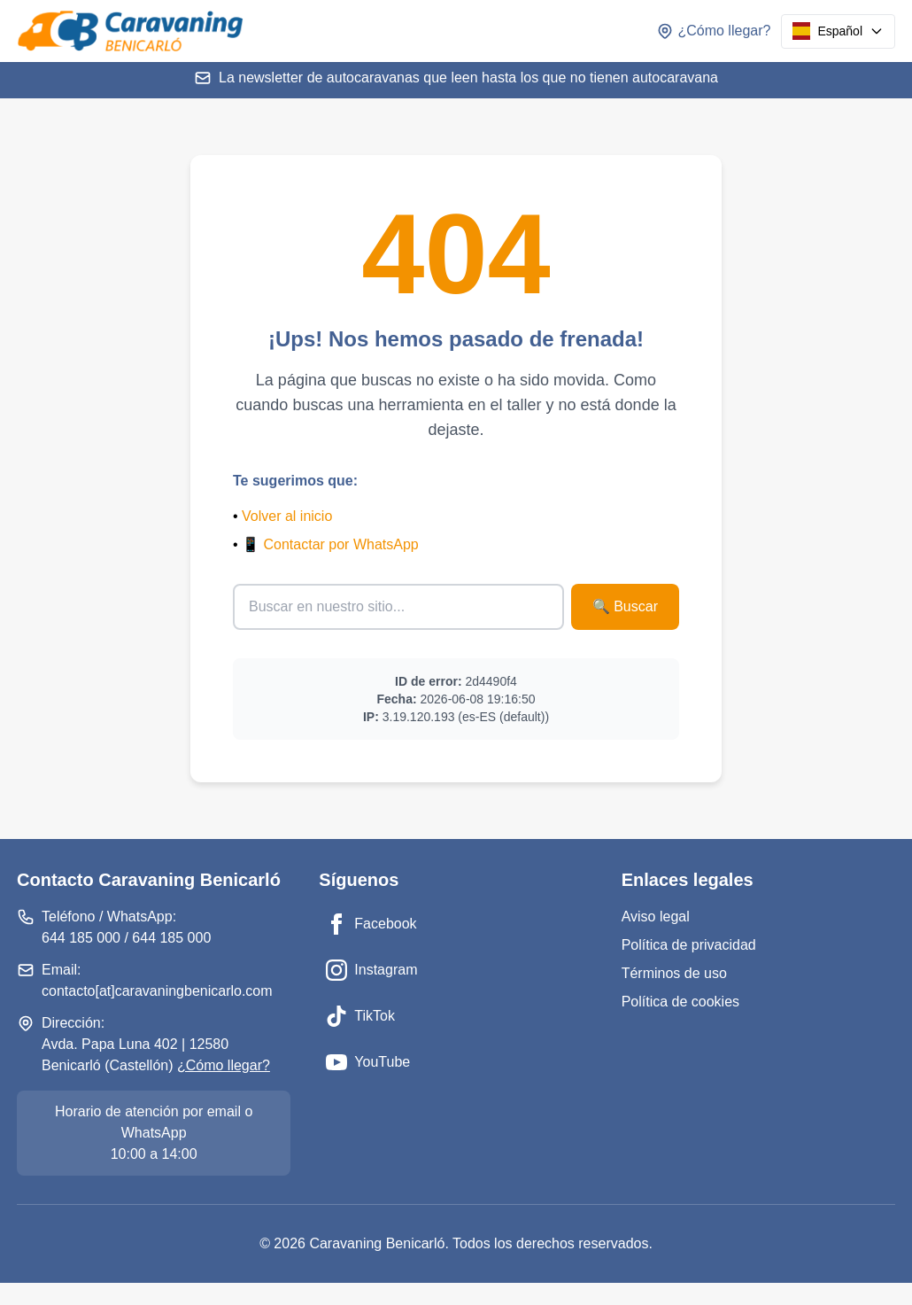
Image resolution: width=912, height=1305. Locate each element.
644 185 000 (81, 937)
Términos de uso (674, 973)
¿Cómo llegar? (223, 1065)
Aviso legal (656, 916)
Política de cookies (680, 1001)
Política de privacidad (689, 944)
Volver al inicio (287, 516)
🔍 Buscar (625, 606)
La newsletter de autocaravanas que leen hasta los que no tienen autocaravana (456, 78)
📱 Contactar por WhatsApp (330, 544)
